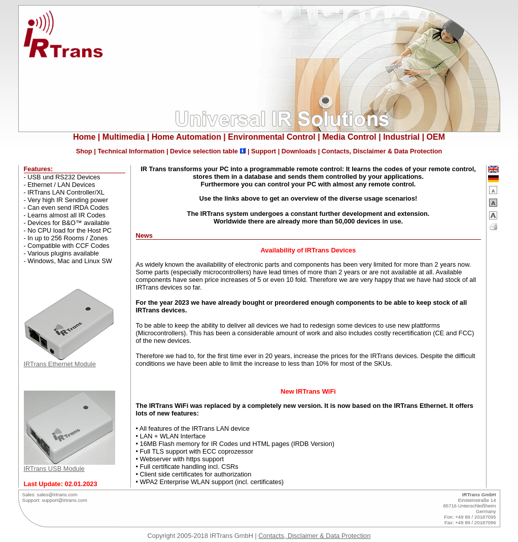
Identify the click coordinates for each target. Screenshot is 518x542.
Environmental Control (271, 137)
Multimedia (123, 137)
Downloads (299, 151)
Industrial (401, 137)
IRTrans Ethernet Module (69, 361)
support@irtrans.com (64, 500)
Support (263, 151)
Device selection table (204, 151)
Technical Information (130, 151)
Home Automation (186, 137)
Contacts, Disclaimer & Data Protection (382, 151)
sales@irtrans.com (57, 494)
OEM (436, 137)
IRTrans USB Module (69, 465)
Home (84, 137)
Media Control (349, 137)
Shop (84, 151)
